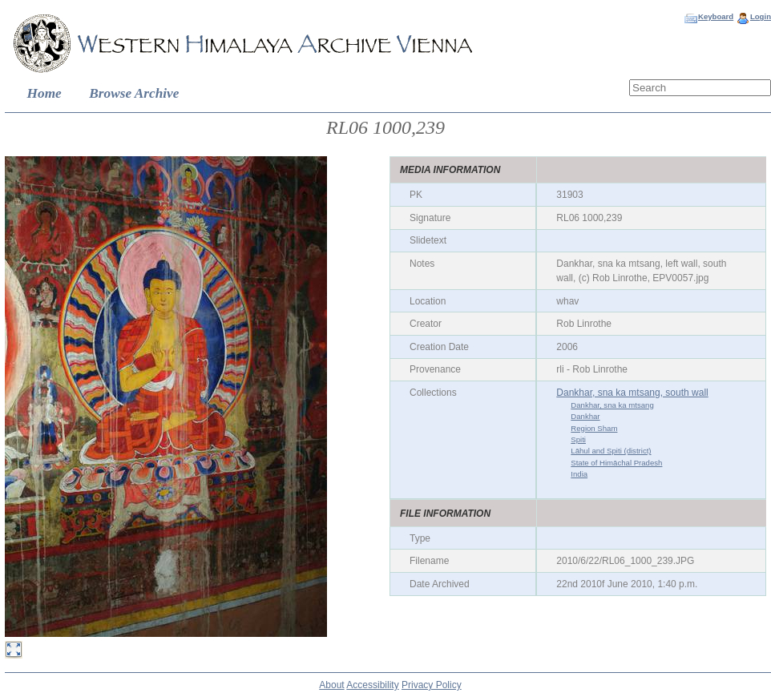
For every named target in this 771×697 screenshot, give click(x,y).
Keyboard (715, 16)
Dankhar (585, 416)
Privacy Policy (432, 685)
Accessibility (372, 685)
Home (44, 93)
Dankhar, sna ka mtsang (612, 405)
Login (760, 16)
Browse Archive (134, 93)
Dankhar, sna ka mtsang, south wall (632, 392)
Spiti (578, 439)
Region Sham (594, 428)
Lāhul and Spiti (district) (611, 450)
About (331, 685)
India (579, 473)
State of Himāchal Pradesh (616, 462)
